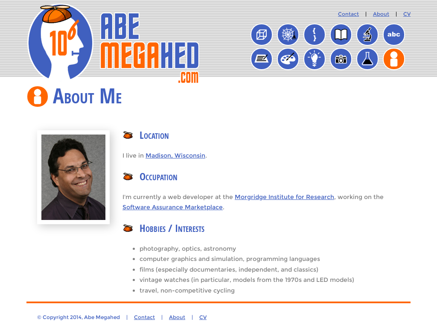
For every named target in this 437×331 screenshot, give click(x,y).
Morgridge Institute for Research (284, 197)
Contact (348, 14)
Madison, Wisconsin (175, 155)
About (381, 14)
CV (407, 14)
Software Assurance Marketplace (172, 207)
